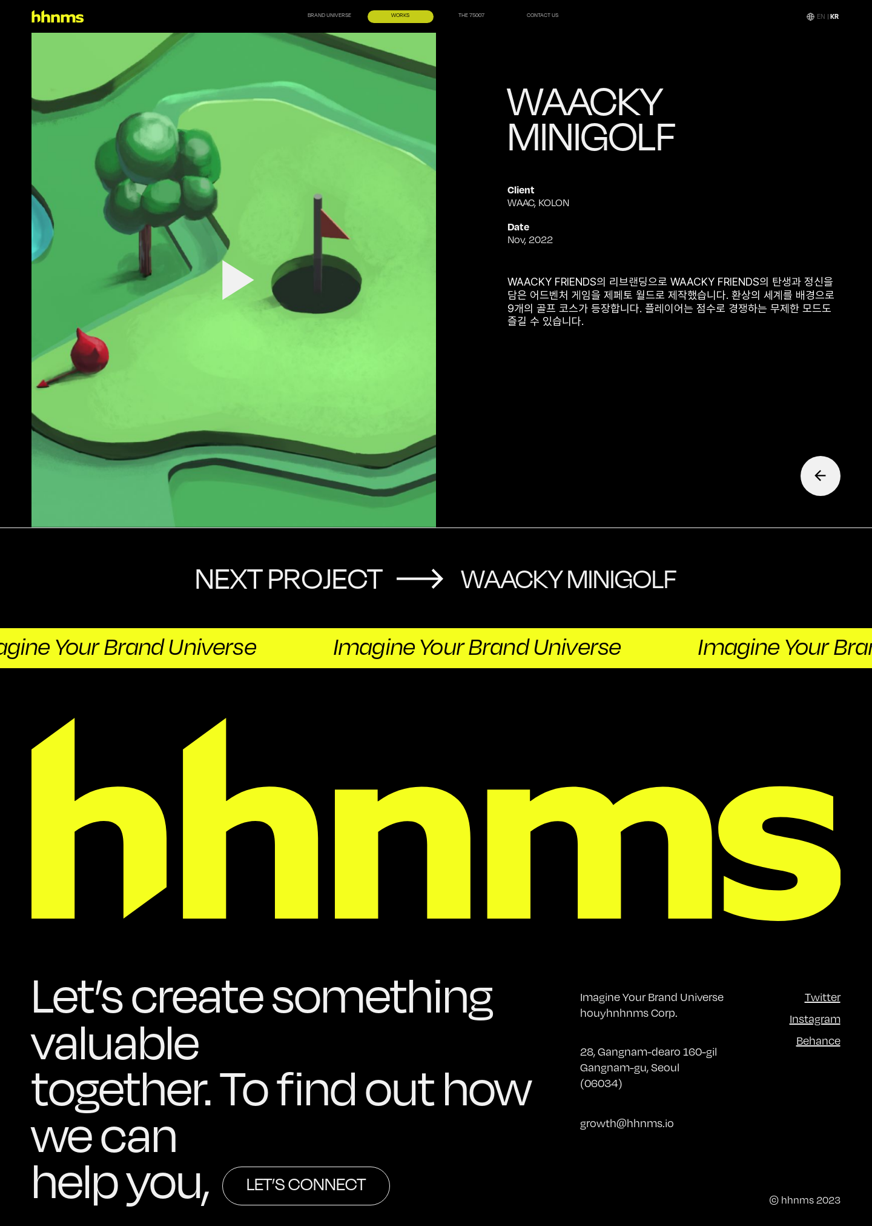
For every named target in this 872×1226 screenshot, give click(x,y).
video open (234, 280)
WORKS (400, 16)
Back (821, 476)
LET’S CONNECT (306, 1183)
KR (834, 16)
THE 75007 (471, 16)
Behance (818, 1040)
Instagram (815, 1018)
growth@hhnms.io (627, 1123)
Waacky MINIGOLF (569, 578)
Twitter (823, 996)
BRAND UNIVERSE (329, 16)
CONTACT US (543, 16)
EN (821, 16)
